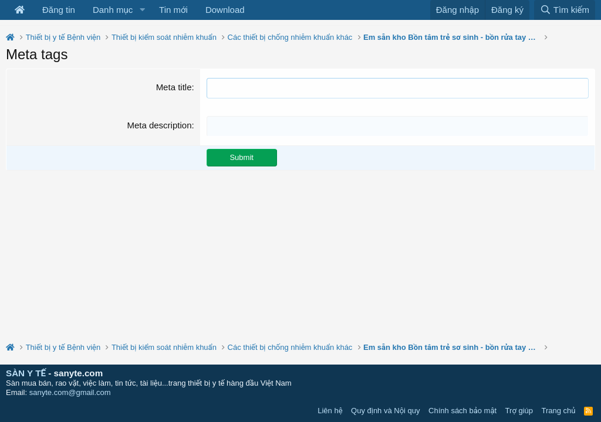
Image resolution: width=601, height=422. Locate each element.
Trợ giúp (519, 410)
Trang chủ (559, 410)
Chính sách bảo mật (462, 410)
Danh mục (113, 10)
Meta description (159, 125)
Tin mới (173, 10)
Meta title (174, 87)
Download (225, 10)
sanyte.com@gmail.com (70, 392)
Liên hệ (330, 410)
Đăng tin (58, 10)
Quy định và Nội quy (385, 410)
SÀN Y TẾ (26, 373)
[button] (142, 10)
